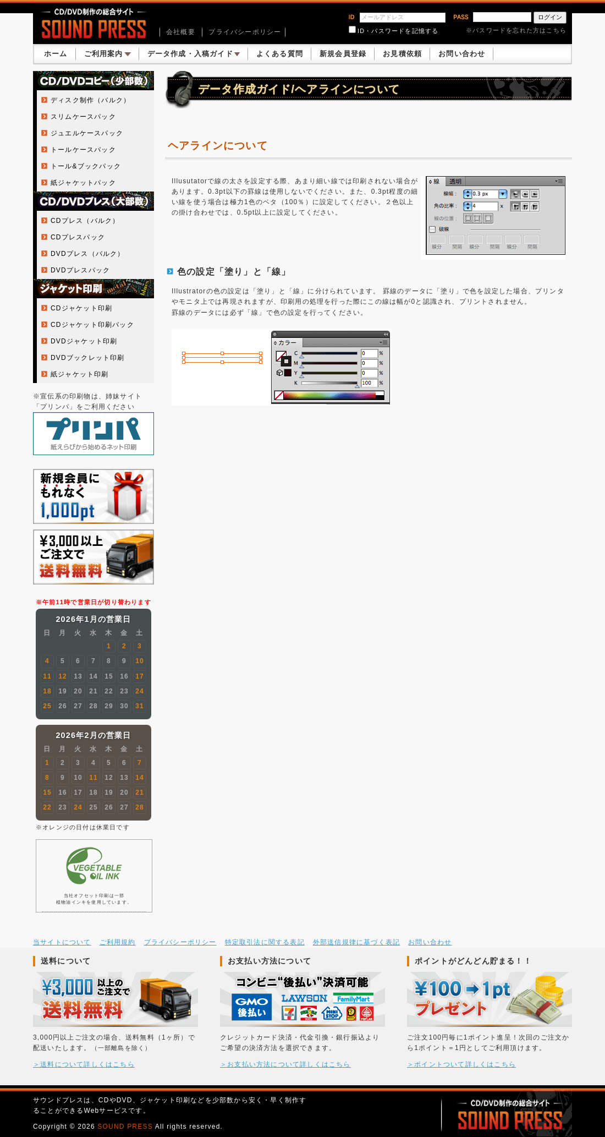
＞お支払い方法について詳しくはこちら (285, 1064)
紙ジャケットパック (83, 183)
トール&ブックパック (86, 166)
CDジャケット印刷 (81, 308)
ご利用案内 (107, 54)
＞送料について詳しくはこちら (84, 1064)
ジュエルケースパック (87, 133)
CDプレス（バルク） (85, 221)
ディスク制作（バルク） (90, 100)
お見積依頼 (402, 54)
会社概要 (180, 32)
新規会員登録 (343, 54)
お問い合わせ (461, 54)
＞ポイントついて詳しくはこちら (461, 1064)
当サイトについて (62, 942)
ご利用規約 (118, 942)
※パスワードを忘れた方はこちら (516, 30)
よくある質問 (279, 54)
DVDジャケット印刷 (84, 341)
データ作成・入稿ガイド (193, 54)
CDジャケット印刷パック (92, 325)
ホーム (56, 54)
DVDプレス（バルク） (88, 254)
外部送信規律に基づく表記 (356, 942)
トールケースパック (83, 150)
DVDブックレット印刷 (88, 358)
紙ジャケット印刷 (80, 374)
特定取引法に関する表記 (265, 942)
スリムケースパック (83, 117)
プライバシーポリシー (244, 32)
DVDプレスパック (80, 270)
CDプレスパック (78, 237)
